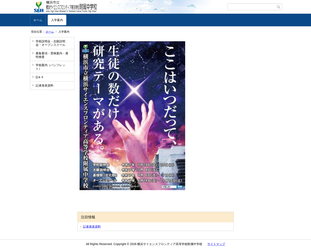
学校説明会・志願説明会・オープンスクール (50, 43)
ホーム (37, 20)
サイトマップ (216, 244)
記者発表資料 (44, 85)
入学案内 (57, 20)
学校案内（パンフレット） (50, 66)
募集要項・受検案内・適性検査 (52, 55)
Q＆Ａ (40, 77)
